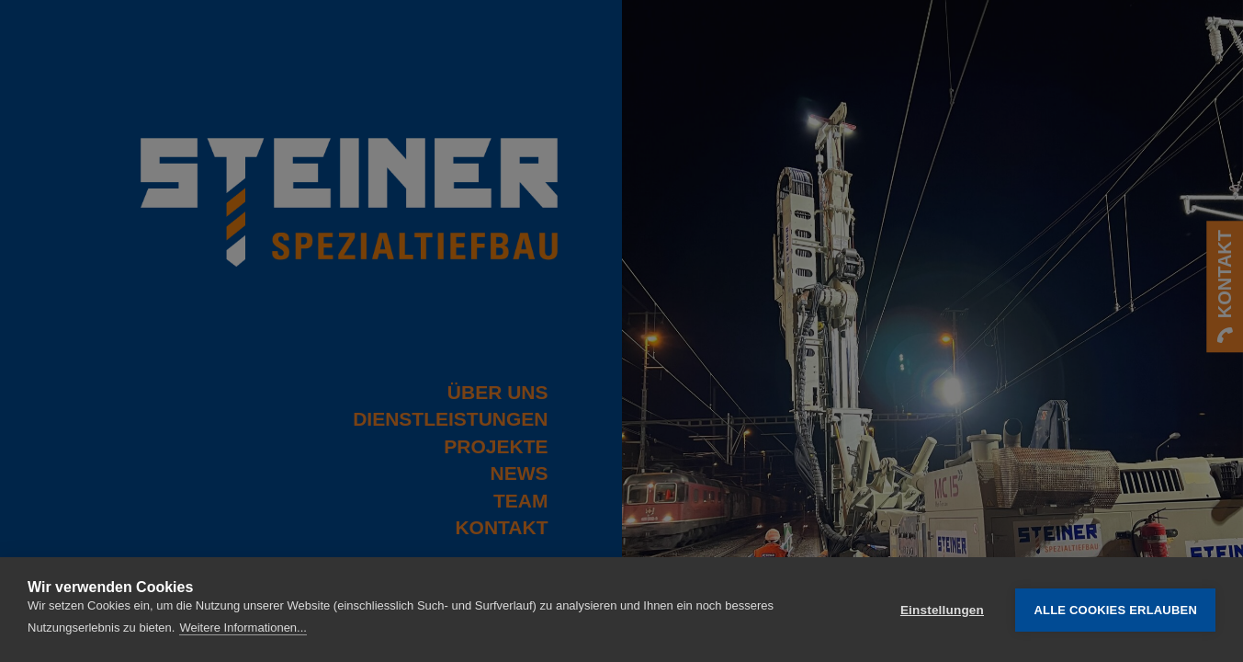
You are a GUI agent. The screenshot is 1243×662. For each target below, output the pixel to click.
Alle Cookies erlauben (1115, 610)
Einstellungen (942, 610)
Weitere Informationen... (243, 627)
